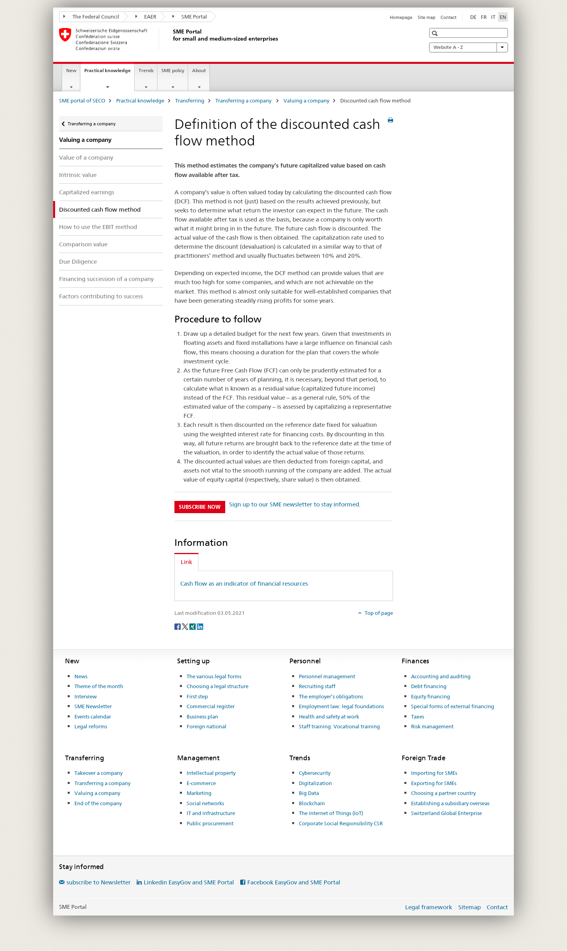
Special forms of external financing (452, 706)
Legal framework (428, 907)
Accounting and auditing (441, 676)
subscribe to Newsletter (99, 882)
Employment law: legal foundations (341, 706)
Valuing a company (306, 100)
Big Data (309, 793)
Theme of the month (98, 686)
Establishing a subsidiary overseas (450, 803)
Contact (448, 17)
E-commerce (201, 783)
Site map (426, 17)
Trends (146, 70)
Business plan (202, 716)
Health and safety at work (329, 716)
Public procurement (210, 823)
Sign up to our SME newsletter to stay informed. (295, 504)
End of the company (98, 803)
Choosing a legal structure (217, 686)
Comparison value (83, 244)
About (199, 70)
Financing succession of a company (106, 279)
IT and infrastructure (211, 813)
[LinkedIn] (200, 626)
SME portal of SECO (82, 100)
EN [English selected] (503, 17)
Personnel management (327, 676)
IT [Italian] (493, 17)
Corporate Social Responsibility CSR (341, 823)
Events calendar (92, 716)
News (80, 676)
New (71, 70)
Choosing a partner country (443, 793)
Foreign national (206, 726)
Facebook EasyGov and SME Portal (293, 882)
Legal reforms (90, 726)
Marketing (199, 793)
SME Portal (189, 16)
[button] (435, 33)
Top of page (378, 613)
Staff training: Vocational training (339, 726)
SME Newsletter (93, 706)
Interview (85, 696)
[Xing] (193, 626)
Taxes (417, 716)
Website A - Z (469, 47)
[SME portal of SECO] (171, 39)
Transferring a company (243, 100)
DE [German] (473, 17)
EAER (146, 16)
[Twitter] (185, 626)
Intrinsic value (77, 175)
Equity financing (430, 696)
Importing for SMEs (434, 773)
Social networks (205, 803)
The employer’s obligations (331, 696)
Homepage (401, 17)
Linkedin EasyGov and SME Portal (189, 882)
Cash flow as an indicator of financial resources (244, 583)
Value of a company (86, 157)
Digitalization (315, 783)
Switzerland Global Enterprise (446, 813)
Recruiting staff (317, 686)
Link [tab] (186, 562)
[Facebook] (178, 626)
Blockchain (312, 803)
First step (197, 696)
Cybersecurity (314, 773)
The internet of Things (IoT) (331, 813)
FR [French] (484, 17)
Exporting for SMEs (433, 783)
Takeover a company (98, 773)
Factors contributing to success (101, 296)
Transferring (189, 100)
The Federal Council (91, 16)
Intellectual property (211, 773)
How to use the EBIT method (98, 227)
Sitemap (469, 907)
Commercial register (211, 706)
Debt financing (429, 686)
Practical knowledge (109, 73)
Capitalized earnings (86, 192)
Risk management (432, 726)
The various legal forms (214, 676)
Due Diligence (78, 261)
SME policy (172, 70)
